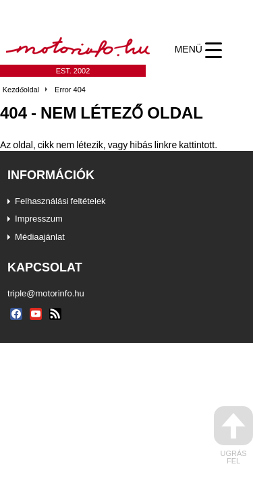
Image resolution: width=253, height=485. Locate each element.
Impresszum (39, 218)
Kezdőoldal (21, 89)
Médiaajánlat (40, 236)
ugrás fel (233, 435)
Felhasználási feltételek (60, 200)
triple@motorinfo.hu (45, 293)
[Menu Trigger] (198, 49)
